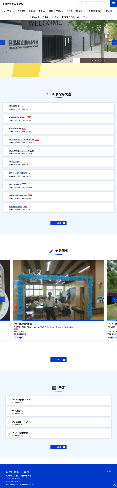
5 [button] (104, 60)
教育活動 (32, 11)
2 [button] (95, 60)
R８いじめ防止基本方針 (18, 117)
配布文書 (35, 17)
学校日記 (59, 11)
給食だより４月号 (15, 184)
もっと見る (57, 223)
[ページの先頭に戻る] (114, 485)
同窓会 (69, 11)
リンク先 (55, 17)
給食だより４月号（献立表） (18, 173)
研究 (51, 11)
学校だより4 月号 (15, 162)
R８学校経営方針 (15, 128)
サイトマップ (107, 471)
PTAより (109, 11)
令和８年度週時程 (15, 206)
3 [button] (98, 60)
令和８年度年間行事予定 (18, 195)
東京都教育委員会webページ (73, 17)
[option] (58, 41)
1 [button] (92, 60)
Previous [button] (2, 42)
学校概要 (21, 11)
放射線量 (79, 11)
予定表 (45, 17)
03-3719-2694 (14, 478)
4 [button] (101, 60)
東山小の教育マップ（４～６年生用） (21, 139)
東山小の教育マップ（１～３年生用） (21, 151)
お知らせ (42, 11)
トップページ (9, 11)
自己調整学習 (14, 106)
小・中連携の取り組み (94, 11)
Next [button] (114, 42)
